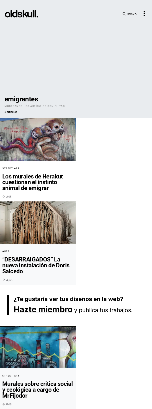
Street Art (11, 168)
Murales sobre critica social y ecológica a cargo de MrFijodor (37, 389)
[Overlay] (38, 139)
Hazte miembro (43, 309)
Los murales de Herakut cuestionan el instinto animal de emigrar (32, 182)
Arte (6, 251)
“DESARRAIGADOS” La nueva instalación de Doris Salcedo (35, 265)
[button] (130, 13)
